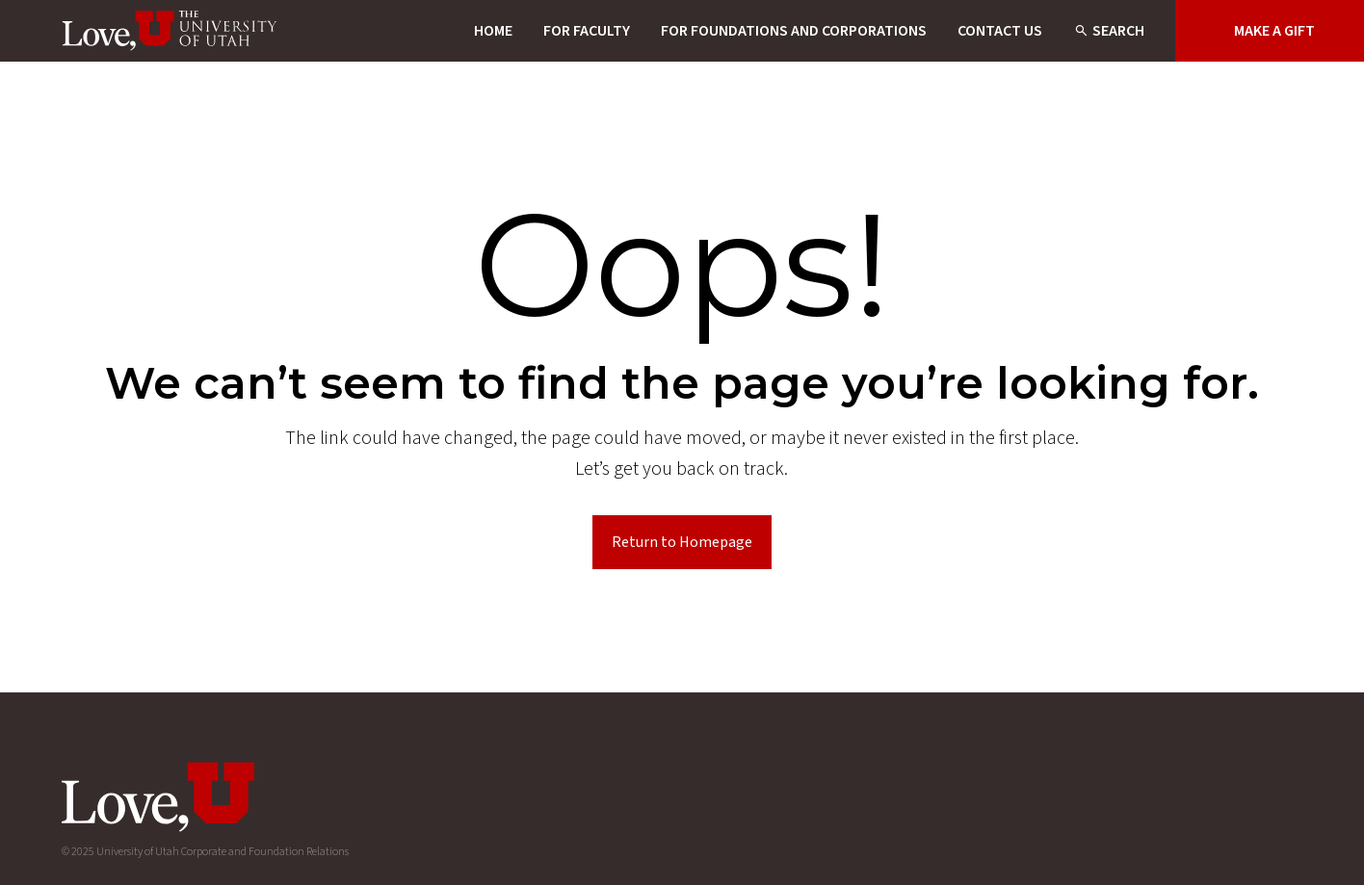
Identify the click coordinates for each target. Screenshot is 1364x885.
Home (493, 30)
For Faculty (586, 30)
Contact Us (999, 30)
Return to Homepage (682, 542)
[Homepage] (170, 31)
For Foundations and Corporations (794, 30)
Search (1118, 30)
